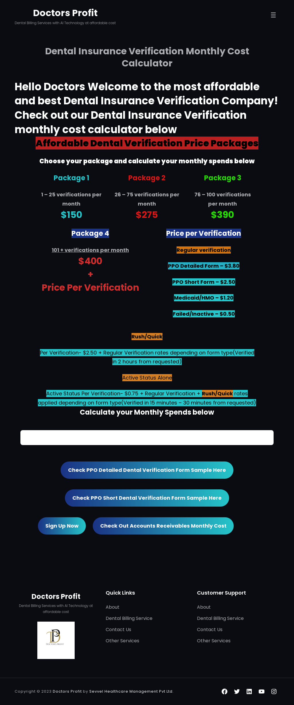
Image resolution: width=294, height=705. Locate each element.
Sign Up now (62, 525)
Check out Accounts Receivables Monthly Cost (163, 525)
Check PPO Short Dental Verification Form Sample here (147, 497)
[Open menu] (273, 16)
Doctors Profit (65, 12)
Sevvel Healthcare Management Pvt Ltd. (131, 691)
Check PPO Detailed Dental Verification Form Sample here (147, 470)
